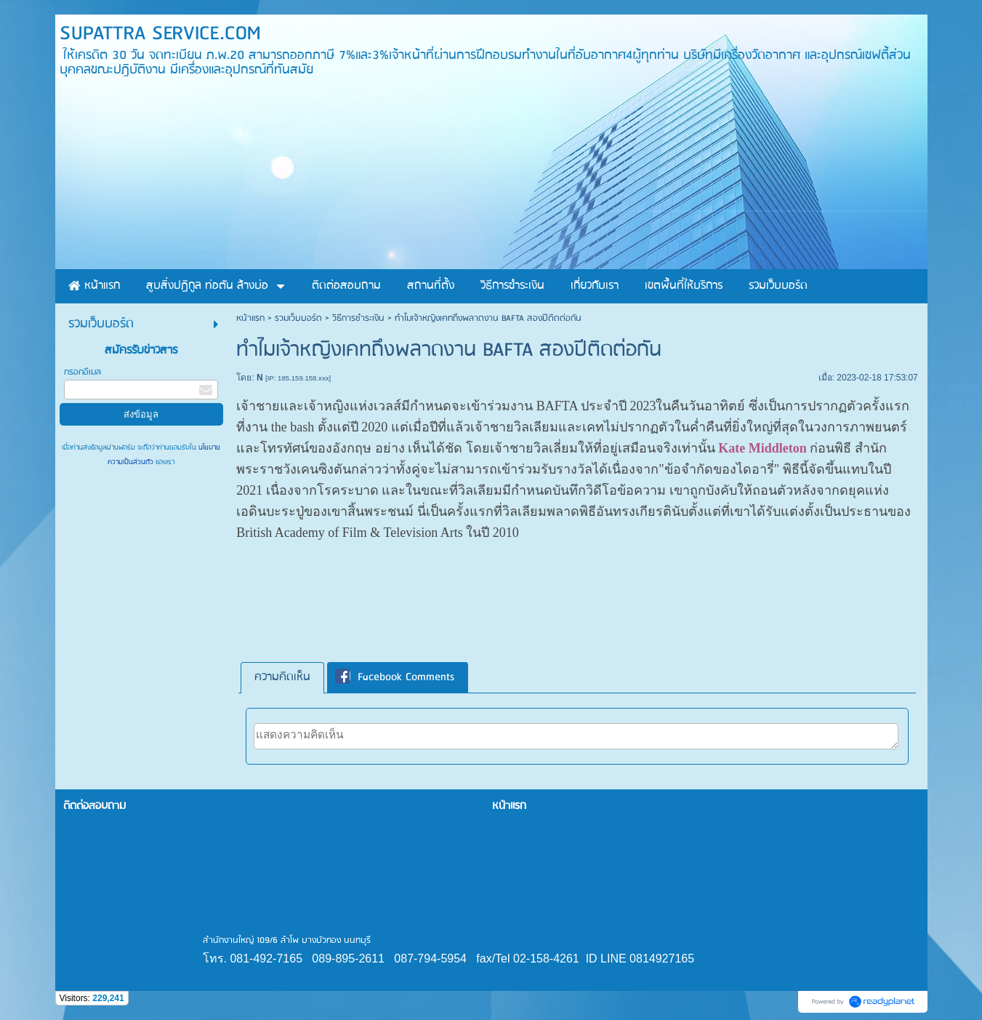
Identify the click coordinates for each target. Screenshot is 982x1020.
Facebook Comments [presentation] (394, 677)
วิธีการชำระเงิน (358, 318)
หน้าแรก (250, 318)
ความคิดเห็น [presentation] (282, 677)
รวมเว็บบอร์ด (298, 318)
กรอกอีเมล (82, 372)
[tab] (282, 677)
